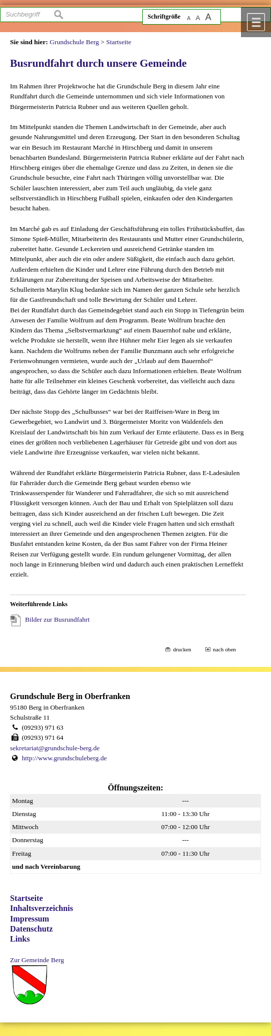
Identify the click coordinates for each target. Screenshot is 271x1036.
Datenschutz (31, 929)
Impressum (29, 919)
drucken (182, 649)
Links (20, 939)
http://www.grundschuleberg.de (64, 758)
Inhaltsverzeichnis (41, 908)
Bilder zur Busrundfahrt (57, 619)
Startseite (26, 898)
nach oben (224, 649)
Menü (256, 22)
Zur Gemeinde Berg (37, 960)
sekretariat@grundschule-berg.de (55, 748)
